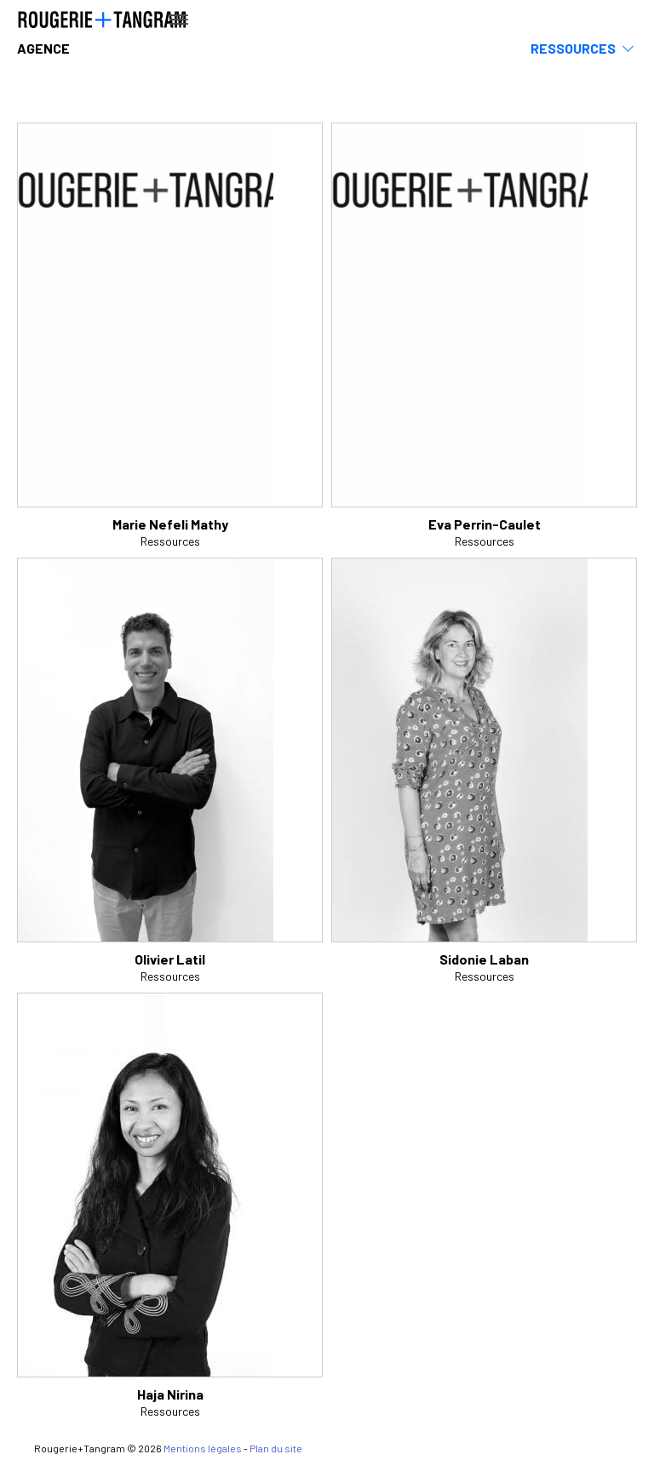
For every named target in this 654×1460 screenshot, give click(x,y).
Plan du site (276, 1448)
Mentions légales (203, 1448)
